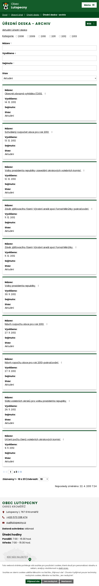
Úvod (4, 14)
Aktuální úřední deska (14, 30)
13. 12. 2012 (10, 140)
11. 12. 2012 (10, 217)
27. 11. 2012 (10, 332)
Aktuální (9, 115)
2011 (53, 36)
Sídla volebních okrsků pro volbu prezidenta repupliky (38, 401)
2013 (74, 36)
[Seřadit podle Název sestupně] (11, 43)
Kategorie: (8, 36)
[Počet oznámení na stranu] (43, 479)
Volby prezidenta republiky (22, 285)
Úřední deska (33, 14)
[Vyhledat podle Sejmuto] (49, 68)
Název (6, 43)
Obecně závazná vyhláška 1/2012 (26, 93)
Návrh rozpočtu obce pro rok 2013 (26, 324)
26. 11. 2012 (10, 409)
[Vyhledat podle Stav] (49, 78)
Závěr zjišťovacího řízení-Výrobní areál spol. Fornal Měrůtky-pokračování (49, 208)
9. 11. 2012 (9, 448)
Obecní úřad (17, 14)
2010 (43, 36)
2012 (63, 36)
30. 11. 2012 (10, 294)
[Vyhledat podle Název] (49, 48)
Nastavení (66, 581)
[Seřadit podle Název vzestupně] (11, 42)
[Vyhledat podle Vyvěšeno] (49, 58)
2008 (21, 36)
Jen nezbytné (50, 581)
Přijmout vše (33, 581)
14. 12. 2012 (10, 102)
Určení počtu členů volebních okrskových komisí (35, 439)
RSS (91, 23)
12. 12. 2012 (10, 179)
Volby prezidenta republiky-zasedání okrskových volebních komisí (45, 170)
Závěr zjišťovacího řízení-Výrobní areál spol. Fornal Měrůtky (41, 247)
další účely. (64, 568)
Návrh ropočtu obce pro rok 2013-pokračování (34, 362)
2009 (32, 36)
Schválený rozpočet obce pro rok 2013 (29, 132)
